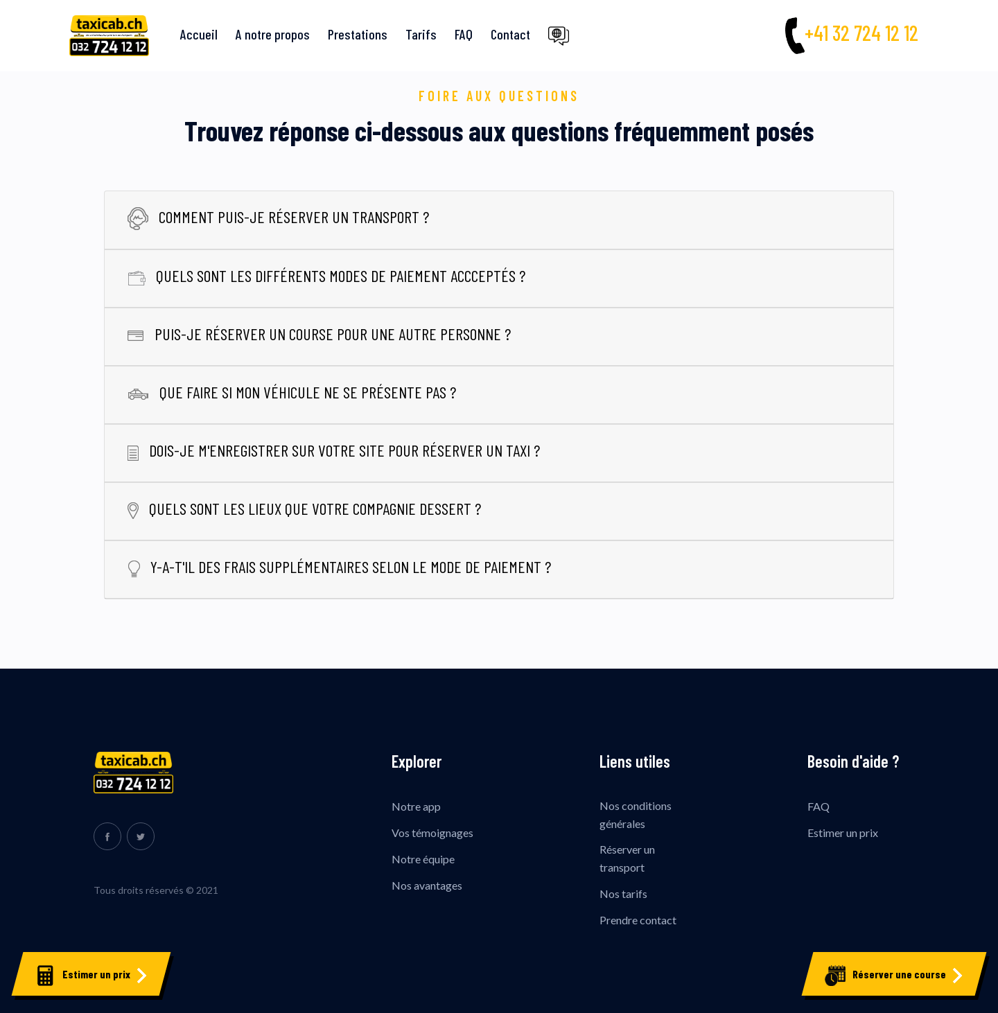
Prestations (357, 34)
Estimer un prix (842, 832)
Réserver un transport (627, 858)
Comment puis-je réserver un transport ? (278, 216)
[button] (560, 36)
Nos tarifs (623, 893)
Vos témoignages (432, 832)
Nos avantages (427, 885)
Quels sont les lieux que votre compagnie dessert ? (304, 508)
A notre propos (273, 34)
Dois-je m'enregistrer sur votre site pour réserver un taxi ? (334, 450)
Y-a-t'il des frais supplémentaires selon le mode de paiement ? (339, 566)
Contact (510, 34)
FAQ (464, 34)
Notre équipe (423, 858)
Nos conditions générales (635, 814)
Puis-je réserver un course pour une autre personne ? (319, 334)
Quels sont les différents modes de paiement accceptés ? (326, 275)
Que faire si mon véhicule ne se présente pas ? (292, 392)
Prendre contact (637, 919)
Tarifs (421, 34)
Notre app (416, 806)
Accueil (199, 34)
